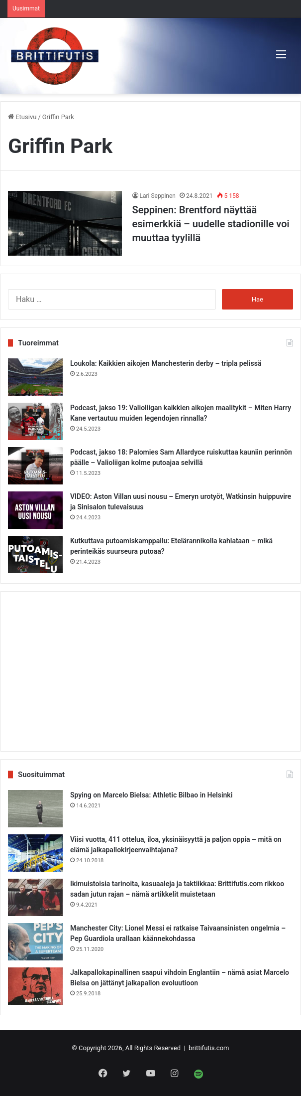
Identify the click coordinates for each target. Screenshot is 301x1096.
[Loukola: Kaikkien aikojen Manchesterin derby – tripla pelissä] (35, 377)
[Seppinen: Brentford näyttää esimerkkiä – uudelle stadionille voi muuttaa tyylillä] (65, 223)
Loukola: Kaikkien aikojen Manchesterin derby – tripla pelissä (165, 363)
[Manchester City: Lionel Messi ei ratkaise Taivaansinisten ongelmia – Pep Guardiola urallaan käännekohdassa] (35, 941)
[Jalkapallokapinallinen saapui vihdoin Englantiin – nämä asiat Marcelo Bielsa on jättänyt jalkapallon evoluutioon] (35, 986)
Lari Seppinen (158, 195)
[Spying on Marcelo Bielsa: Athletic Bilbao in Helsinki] (35, 808)
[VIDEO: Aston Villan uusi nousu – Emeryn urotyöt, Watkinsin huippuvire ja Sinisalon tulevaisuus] (35, 510)
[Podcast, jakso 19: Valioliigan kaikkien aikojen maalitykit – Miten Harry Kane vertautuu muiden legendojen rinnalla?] (35, 421)
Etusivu (22, 117)
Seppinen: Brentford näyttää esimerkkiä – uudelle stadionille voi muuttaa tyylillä (211, 224)
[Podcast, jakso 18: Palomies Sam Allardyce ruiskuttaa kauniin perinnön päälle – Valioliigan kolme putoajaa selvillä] (35, 465)
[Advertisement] (150, 671)
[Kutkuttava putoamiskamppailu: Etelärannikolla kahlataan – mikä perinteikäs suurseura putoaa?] (35, 554)
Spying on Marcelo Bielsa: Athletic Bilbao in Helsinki (151, 795)
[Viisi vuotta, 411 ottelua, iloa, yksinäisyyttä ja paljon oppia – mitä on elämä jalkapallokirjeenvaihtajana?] (35, 853)
